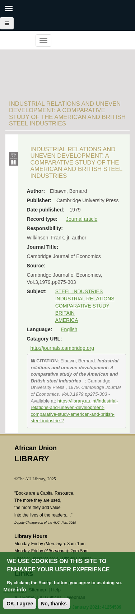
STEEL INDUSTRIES (79, 291)
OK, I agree (19, 607)
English (69, 329)
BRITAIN (65, 313)
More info (14, 593)
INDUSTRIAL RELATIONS (85, 298)
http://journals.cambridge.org (62, 348)
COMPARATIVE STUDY (82, 306)
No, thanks (54, 607)
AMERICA (66, 320)
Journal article (81, 219)
